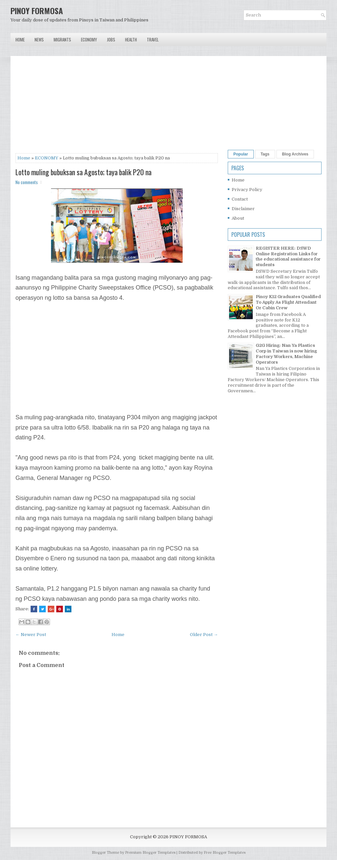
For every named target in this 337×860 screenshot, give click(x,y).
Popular (240, 154)
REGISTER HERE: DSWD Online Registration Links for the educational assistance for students (288, 256)
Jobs (111, 39)
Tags (265, 154)
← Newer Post (30, 634)
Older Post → (204, 634)
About (238, 218)
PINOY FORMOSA (37, 10)
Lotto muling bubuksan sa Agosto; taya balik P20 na (83, 172)
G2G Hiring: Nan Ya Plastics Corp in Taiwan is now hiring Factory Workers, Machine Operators (286, 354)
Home (20, 39)
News (39, 39)
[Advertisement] (116, 107)
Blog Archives (295, 154)
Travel (153, 39)
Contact (240, 199)
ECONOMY (46, 157)
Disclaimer (243, 208)
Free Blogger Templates (225, 852)
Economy (89, 39)
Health (131, 39)
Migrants (62, 39)
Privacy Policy (247, 189)
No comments (26, 182)
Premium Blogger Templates (150, 852)
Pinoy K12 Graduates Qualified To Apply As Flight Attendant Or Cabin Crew (288, 302)
